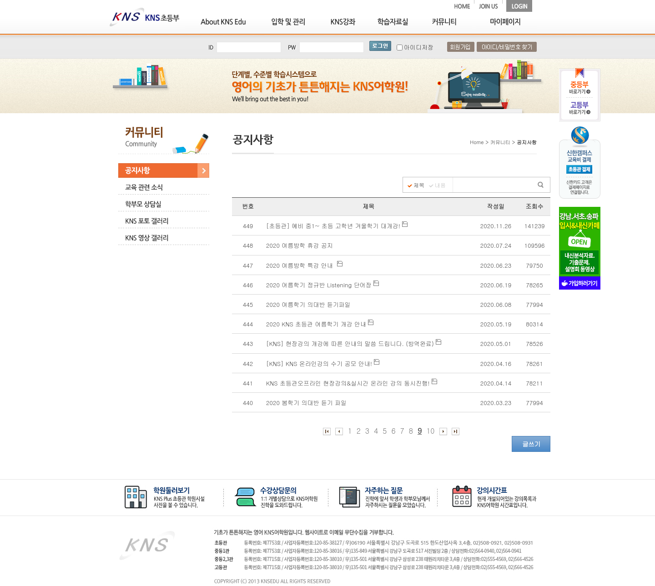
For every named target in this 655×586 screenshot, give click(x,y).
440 (248, 402)
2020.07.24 (495, 245)
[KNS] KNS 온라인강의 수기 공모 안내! (322, 363)
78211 (534, 383)
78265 (534, 284)
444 (248, 324)
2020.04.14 (495, 383)
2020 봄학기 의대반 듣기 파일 (308, 402)
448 (248, 245)
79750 (534, 265)
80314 (534, 324)
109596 (534, 245)
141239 (534, 225)
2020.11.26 (495, 225)
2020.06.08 (495, 304)
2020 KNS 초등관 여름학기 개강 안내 (319, 324)
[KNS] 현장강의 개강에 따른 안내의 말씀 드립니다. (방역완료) (353, 343)
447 (248, 265)
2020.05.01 (495, 343)
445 (248, 304)
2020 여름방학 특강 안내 (304, 265)
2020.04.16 (495, 363)
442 (248, 363)
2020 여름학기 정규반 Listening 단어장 (322, 284)
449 (248, 225)
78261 (534, 363)
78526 (534, 343)
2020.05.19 (495, 324)
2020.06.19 (495, 284)
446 (248, 284)
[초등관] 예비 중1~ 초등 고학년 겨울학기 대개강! (337, 225)
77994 (534, 304)
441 (248, 383)
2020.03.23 (495, 402)
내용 (440, 185)
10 (430, 431)
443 (248, 343)
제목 (418, 185)
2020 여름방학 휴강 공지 (300, 245)
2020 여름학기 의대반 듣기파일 (309, 304)
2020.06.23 (495, 265)
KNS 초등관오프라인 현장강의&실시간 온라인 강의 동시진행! (351, 383)
